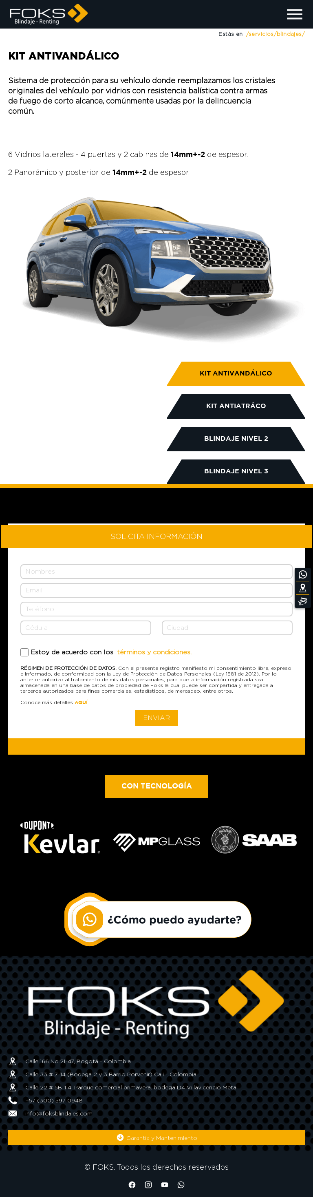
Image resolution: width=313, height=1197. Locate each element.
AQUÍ (81, 702)
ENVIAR (156, 717)
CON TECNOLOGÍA (156, 786)
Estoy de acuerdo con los (111, 652)
